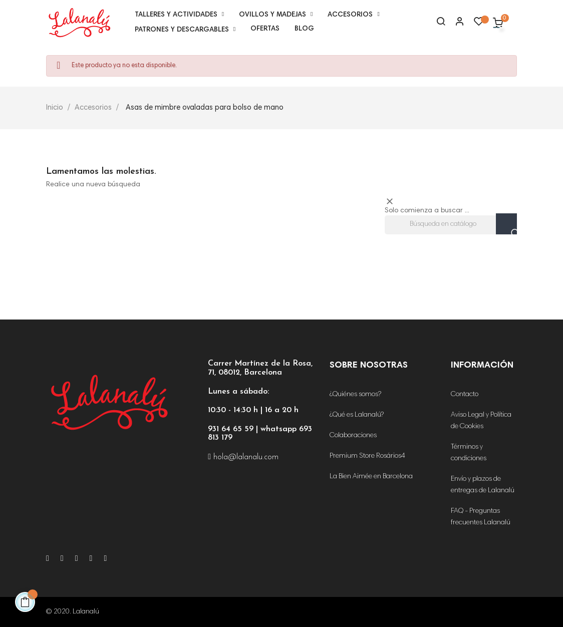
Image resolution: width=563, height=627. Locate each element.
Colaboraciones (353, 435)
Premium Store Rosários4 (367, 456)
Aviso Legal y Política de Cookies (481, 421)
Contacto (464, 394)
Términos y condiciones (468, 453)
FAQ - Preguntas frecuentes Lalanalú (480, 517)
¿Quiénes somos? (355, 394)
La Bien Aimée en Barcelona (371, 476)
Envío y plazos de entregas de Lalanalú (482, 485)
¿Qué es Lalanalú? (357, 415)
